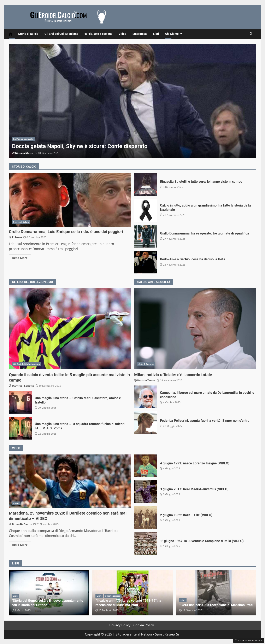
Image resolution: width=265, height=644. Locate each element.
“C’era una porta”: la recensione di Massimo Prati (216, 592)
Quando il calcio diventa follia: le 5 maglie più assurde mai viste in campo (70, 328)
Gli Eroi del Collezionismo (61, 33)
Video (122, 33)
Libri (156, 33)
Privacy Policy (119, 625)
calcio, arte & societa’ (98, 33)
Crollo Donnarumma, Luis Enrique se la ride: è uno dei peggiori (70, 200)
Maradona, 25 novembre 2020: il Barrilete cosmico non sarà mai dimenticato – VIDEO (70, 481)
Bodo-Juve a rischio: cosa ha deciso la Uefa (145, 262)
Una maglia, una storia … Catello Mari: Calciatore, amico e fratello (20, 402)
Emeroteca (139, 33)
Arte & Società (146, 363)
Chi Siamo (172, 33)
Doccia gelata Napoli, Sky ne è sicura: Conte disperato (132, 101)
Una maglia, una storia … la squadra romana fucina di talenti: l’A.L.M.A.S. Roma (20, 428)
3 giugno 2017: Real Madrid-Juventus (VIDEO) (145, 491)
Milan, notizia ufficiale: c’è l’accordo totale (195, 328)
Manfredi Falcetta (23, 386)
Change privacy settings (249, 640)
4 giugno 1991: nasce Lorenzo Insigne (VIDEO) (145, 465)
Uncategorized (112, 595)
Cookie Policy (143, 625)
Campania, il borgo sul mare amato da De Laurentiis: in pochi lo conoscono (145, 396)
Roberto (17, 237)
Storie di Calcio (28, 33)
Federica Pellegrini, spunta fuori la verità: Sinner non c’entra (145, 422)
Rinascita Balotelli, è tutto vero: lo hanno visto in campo (145, 184)
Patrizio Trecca (146, 380)
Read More (20, 258)
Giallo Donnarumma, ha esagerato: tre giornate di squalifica (145, 236)
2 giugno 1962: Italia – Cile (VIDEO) (145, 517)
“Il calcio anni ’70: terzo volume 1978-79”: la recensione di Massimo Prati (128, 603)
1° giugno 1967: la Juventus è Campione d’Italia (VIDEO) (145, 543)
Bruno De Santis (22, 524)
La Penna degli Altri (23, 138)
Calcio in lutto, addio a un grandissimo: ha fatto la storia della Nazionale (145, 210)
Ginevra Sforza (24, 153)
